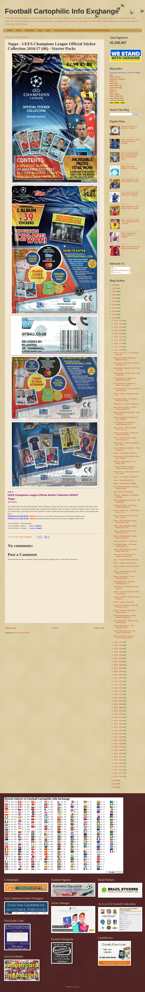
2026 (114, 285)
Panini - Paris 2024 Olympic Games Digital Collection (130, 247)
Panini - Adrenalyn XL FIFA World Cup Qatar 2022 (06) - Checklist (130, 221)
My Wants (29, 30)
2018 (114, 311)
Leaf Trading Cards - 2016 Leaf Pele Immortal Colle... (126, 621)
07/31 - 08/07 (118, 678)
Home (9, 30)
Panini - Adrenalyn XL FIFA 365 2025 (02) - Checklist (130, 207)
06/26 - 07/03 (118, 694)
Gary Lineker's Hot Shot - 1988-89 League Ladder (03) (125, 408)
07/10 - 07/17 (118, 688)
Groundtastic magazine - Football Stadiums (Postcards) (125, 616)
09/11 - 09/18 (118, 658)
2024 (114, 291)
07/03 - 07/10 (118, 691)
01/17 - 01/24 (118, 770)
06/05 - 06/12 (118, 704)
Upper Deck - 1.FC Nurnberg (123, 492)
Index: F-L (113, 81)
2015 (114, 780)
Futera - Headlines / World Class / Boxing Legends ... (125, 611)
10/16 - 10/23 (118, 642)
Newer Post (10, 628)
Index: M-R (114, 83)
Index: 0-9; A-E (115, 77)
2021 (114, 301)
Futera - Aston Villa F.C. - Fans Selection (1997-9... (124, 577)
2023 (114, 295)
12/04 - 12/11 (118, 330)
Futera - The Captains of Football (125, 483)
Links (48, 30)
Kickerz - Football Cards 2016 (124, 480)
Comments (116, 272)
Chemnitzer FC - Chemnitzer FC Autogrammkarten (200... (124, 555)
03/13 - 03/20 (118, 743)
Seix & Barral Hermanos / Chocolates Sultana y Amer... (126, 487)
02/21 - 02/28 (118, 753)
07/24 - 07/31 (118, 681)
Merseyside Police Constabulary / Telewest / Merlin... (125, 358)
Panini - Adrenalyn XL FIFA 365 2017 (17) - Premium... (126, 418)
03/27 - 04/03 (118, 737)
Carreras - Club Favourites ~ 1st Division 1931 (124, 462)
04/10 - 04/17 (118, 730)
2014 (114, 784)
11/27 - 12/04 (118, 333)
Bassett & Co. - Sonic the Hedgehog (126, 404)
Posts (114, 268)
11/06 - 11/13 (118, 343)
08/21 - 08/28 (118, 668)
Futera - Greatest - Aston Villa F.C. (125, 563)
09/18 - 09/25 (118, 655)
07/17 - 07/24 (118, 684)
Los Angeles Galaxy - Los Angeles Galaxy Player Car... (125, 545)
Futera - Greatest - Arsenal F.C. (124, 602)
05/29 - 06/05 (118, 707)
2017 (114, 314)
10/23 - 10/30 (118, 350)
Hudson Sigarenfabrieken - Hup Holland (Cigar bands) (124, 631)
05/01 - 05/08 (118, 721)
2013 (114, 787)
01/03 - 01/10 (118, 776)
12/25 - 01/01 (118, 320)
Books (18, 30)
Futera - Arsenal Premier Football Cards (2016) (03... (125, 438)
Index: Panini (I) (115, 85)
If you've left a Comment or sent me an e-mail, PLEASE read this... (82, 30)
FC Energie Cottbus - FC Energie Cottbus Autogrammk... (125, 506)
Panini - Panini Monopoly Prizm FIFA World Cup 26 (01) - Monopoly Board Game (129, 155)
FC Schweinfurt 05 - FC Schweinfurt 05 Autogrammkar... (127, 389)
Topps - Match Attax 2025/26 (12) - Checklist (129, 167)
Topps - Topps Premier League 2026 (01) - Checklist (128, 235)
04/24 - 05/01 (118, 724)
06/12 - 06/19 (118, 701)
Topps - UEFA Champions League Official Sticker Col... (125, 521)
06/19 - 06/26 (118, 698)
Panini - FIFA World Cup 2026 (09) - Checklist (129, 127)
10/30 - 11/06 (118, 347)
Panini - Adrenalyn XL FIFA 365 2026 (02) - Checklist (130, 180)
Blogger (76, 987)
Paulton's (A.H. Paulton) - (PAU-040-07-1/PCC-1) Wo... (126, 606)
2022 (114, 298)
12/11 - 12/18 (118, 327)
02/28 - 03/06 (118, 750)
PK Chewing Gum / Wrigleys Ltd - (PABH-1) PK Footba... (125, 379)
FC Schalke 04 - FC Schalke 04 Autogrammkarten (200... (124, 423)
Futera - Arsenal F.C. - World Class (125, 541)
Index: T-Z (113, 92)
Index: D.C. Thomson (117, 79)
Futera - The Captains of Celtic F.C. (126, 453)
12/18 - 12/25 (118, 324)
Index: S (113, 90)
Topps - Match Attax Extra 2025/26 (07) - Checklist (129, 194)
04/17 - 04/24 (118, 727)
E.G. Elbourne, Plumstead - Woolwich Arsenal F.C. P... (126, 364)
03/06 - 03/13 (118, 747)
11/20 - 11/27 (118, 337)
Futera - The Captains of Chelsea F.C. (126, 477)
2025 (114, 288)
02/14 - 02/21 (118, 757)
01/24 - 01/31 (118, 766)
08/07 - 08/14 (118, 675)
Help (40, 30)
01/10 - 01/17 (118, 773)
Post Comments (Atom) (22, 632)
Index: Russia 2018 (116, 98)
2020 (114, 304)
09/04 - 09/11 (118, 661)
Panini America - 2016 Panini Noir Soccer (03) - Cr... (125, 428)
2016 (114, 318)
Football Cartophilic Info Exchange (62, 11)
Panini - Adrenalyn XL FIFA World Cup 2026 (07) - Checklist (130, 141)
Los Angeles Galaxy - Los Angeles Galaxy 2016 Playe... (125, 399)
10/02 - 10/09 (118, 648)
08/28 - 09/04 (118, 665)
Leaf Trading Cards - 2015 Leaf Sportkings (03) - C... (124, 582)
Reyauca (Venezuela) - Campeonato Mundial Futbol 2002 (126, 433)
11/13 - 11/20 (118, 340)
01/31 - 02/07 (118, 763)
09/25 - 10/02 (118, 652)
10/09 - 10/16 (118, 645)
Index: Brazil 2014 (116, 96)
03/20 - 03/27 (118, 740)
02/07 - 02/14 (118, 760)
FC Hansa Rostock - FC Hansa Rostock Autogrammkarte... (124, 467)
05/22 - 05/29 (118, 711)
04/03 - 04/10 (118, 734)
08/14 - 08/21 (118, 671)
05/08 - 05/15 (118, 717)
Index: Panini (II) (116, 87)
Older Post (99, 628)
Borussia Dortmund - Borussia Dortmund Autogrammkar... (124, 637)
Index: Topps (114, 94)
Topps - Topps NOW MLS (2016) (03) (126, 559)
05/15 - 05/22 (118, 714)
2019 (114, 308)
